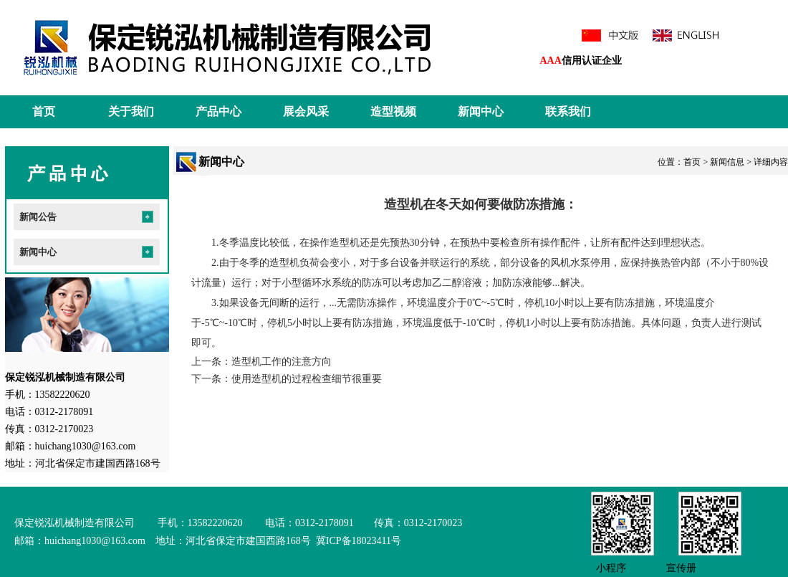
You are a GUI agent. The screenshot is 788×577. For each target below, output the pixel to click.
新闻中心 (481, 111)
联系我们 (568, 111)
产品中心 (218, 111)
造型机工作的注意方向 (281, 361)
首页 (43, 111)
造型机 (345, 242)
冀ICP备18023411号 (357, 540)
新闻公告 (38, 216)
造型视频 (393, 111)
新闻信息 (727, 162)
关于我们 (131, 111)
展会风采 (306, 111)
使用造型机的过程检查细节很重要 (306, 378)
